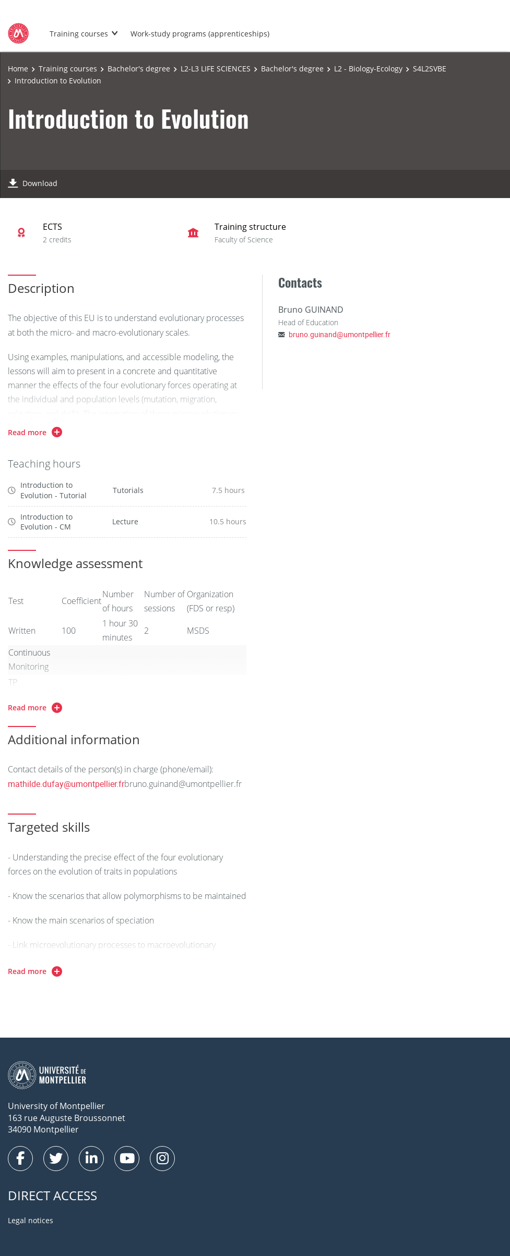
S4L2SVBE (429, 68)
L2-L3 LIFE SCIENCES (216, 68)
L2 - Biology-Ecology (368, 68)
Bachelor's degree (139, 68)
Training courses (79, 34)
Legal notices (30, 1220)
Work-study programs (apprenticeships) (200, 34)
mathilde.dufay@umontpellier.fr (66, 784)
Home (18, 68)
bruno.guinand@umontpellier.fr (339, 334)
